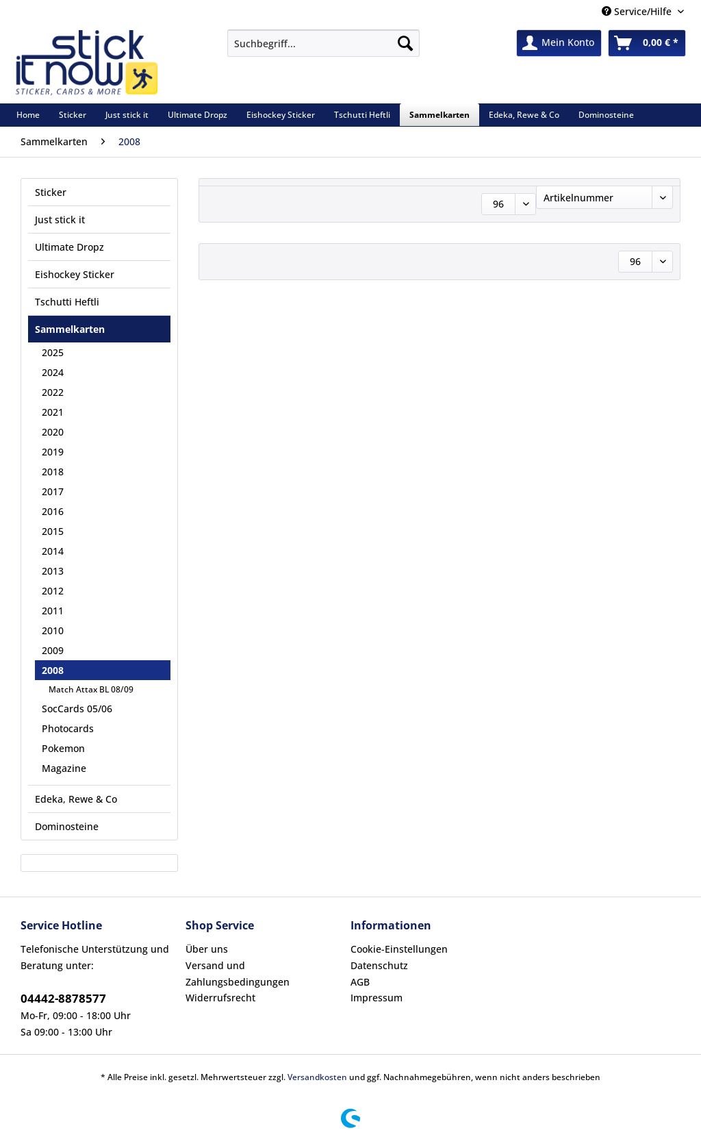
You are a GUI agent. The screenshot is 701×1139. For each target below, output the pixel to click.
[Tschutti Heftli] (362, 114)
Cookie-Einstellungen (399, 948)
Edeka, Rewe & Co (76, 798)
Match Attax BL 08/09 (91, 689)
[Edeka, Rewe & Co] (524, 114)
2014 (53, 551)
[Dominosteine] (606, 114)
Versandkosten (317, 1077)
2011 (53, 610)
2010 (53, 630)
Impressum (376, 997)
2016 (53, 511)
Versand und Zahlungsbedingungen (238, 973)
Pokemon (63, 748)
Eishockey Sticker (74, 274)
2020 (53, 431)
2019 (53, 451)
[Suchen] (405, 43)
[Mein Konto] (559, 43)
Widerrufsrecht (220, 997)
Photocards (68, 728)
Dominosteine (67, 826)
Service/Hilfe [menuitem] (638, 11)
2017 (53, 491)
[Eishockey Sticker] (280, 114)
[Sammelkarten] (439, 114)
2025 (53, 352)
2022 (53, 392)
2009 (53, 650)
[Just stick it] (127, 114)
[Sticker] (72, 114)
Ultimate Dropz (69, 246)
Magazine (64, 768)
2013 (53, 570)
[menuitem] (323, 49)
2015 (53, 531)
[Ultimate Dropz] (197, 114)
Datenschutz (379, 965)
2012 (53, 590)
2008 (53, 670)
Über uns (207, 948)
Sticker (50, 192)
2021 (53, 411)
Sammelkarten (70, 329)
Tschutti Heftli (67, 301)
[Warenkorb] (647, 43)
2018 (53, 471)
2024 (53, 372)
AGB (360, 981)
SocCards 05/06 (77, 708)
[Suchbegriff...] (323, 43)
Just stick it (60, 219)
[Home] (28, 114)
